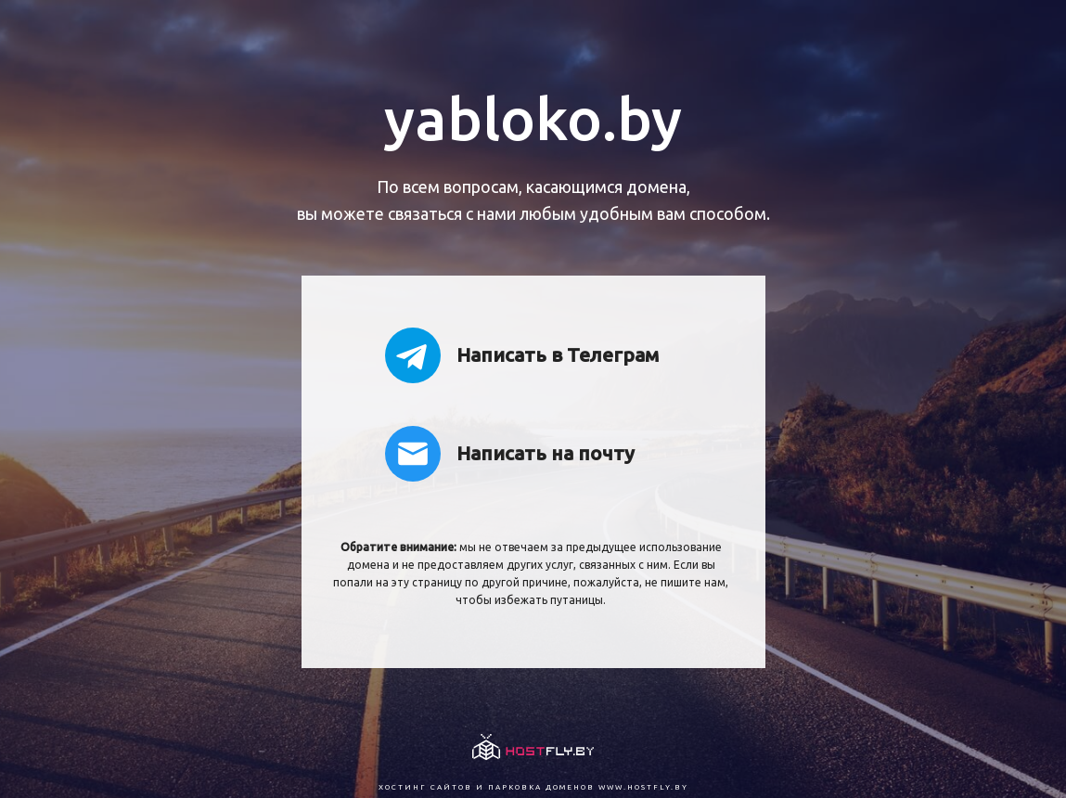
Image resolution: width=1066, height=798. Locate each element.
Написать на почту (510, 454)
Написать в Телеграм (522, 355)
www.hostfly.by (643, 787)
